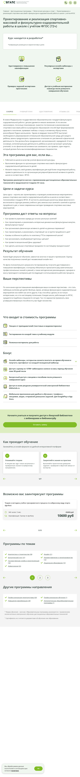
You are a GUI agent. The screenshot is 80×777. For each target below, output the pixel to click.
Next (75, 479)
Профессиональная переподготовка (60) (22, 598)
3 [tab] (47, 577)
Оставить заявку (40, 425)
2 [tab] (40, 577)
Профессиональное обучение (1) (55, 598)
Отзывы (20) (64, 112)
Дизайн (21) (48, 554)
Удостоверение (45, 112)
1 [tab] (32, 577)
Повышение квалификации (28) (19, 601)
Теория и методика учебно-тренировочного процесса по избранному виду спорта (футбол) (37, 504)
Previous (4, 479)
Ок (38, 768)
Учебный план (26, 112)
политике (15, 771)
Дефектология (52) (14, 566)
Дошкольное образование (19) (55, 563)
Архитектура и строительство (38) (20, 554)
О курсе (9, 112)
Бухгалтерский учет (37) (16, 558)
